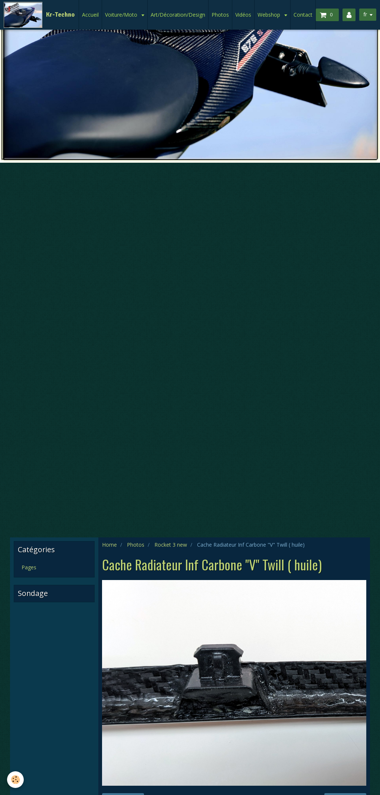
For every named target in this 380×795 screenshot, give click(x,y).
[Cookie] (15, 779)
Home (109, 544)
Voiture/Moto (122, 14)
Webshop (270, 14)
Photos (220, 14)
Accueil (90, 14)
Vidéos (243, 14)
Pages (29, 567)
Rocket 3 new (170, 544)
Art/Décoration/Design (178, 14)
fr (365, 14)
